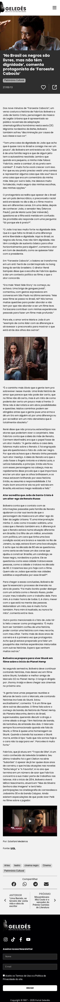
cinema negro (32, 865)
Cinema (47, 865)
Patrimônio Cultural (14, 80)
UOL (13, 848)
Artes (7, 865)
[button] (13, 884)
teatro (17, 865)
